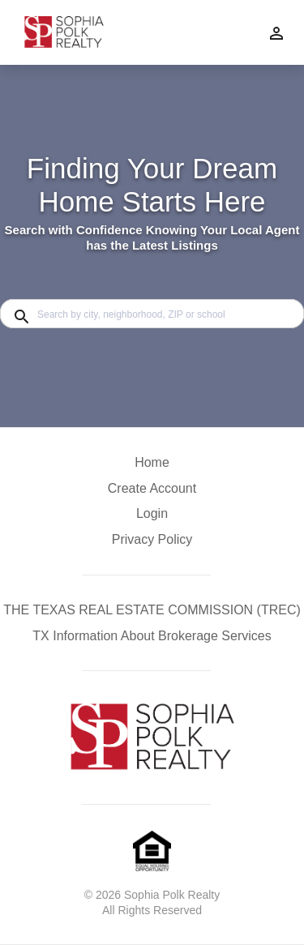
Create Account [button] (152, 488)
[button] (152, 518)
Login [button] (152, 513)
